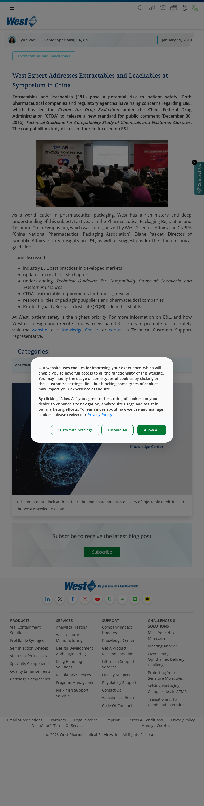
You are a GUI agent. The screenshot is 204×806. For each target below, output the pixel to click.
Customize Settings (75, 430)
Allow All (151, 430)
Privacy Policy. (100, 414)
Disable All (117, 430)
